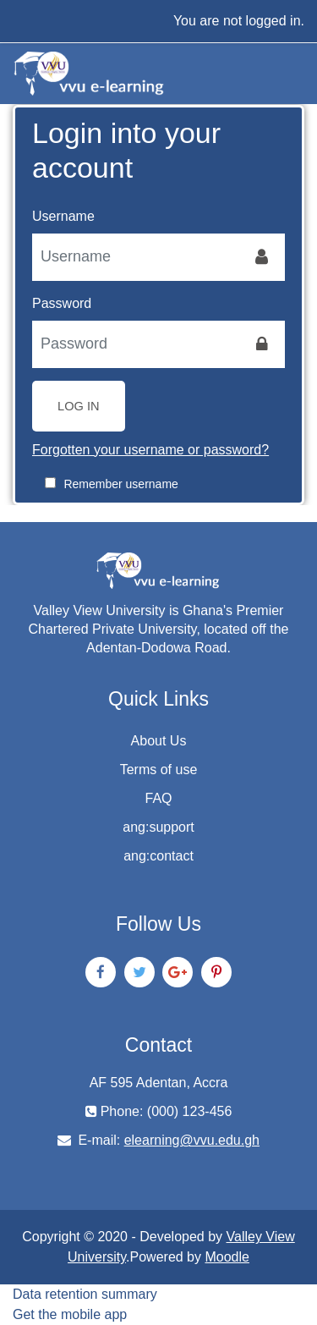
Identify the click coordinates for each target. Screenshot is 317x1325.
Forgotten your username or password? (150, 450)
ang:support (158, 827)
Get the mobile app (70, 1314)
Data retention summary (85, 1294)
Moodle (227, 1257)
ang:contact (158, 856)
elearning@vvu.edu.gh (192, 1140)
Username (63, 216)
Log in (78, 406)
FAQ (158, 798)
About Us (159, 741)
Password (61, 303)
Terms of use (159, 769)
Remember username (120, 484)
